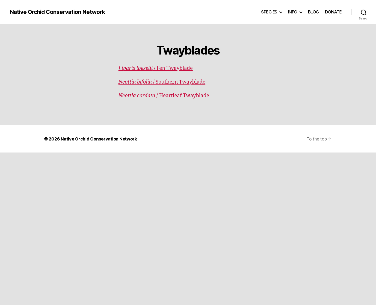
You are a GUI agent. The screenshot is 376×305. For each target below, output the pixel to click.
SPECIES (269, 11)
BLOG (313, 11)
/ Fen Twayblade (155, 68)
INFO (292, 11)
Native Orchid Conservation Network (57, 12)
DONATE (333, 11)
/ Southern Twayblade (161, 82)
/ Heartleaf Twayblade (163, 95)
